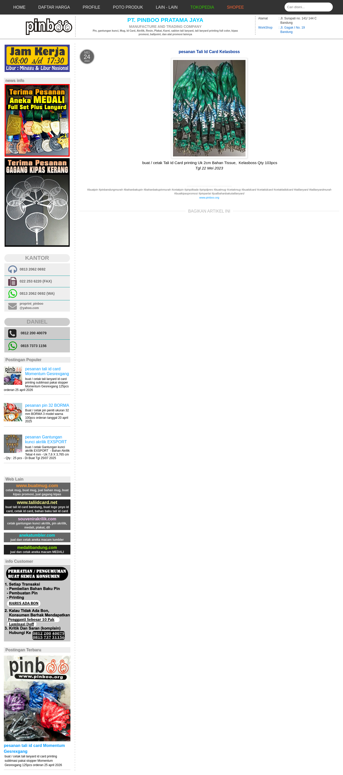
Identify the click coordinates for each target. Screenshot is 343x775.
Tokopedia (202, 7)
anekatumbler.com (37, 535)
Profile (91, 7)
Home (19, 7)
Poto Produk (128, 7)
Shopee (235, 7)
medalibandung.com (37, 547)
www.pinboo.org (209, 197)
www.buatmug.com (37, 485)
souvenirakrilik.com (37, 519)
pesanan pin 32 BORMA (47, 405)
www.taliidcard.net (37, 502)
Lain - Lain (166, 7)
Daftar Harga (54, 7)
